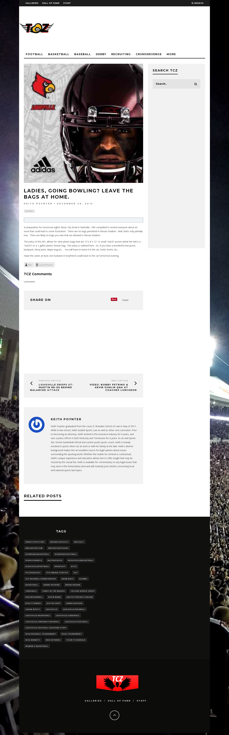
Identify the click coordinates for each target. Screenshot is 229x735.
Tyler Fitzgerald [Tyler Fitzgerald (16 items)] (75, 642)
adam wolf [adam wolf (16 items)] (68, 580)
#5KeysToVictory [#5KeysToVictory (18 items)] (35, 542)
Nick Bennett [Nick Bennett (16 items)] (33, 642)
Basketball (58, 54)
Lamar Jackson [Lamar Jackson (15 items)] (74, 604)
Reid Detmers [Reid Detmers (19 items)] (53, 642)
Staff (67, 3)
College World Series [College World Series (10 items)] (83, 592)
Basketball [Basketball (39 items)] (32, 586)
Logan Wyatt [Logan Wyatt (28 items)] (33, 611)
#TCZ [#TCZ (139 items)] (74, 567)
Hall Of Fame (50, 3)
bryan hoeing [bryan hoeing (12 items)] (73, 586)
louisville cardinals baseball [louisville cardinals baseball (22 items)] (42, 623)
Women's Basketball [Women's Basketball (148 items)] (37, 648)
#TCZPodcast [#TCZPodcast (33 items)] (33, 573)
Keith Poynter (38, 203)
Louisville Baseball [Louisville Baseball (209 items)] (74, 611)
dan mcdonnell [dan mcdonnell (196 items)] (34, 598)
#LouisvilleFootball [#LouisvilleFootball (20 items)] (37, 567)
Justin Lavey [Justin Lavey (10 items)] (53, 604)
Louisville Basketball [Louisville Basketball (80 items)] (38, 617)
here (91, 245)
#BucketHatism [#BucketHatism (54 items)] (34, 549)
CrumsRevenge (149, 54)
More (171, 54)
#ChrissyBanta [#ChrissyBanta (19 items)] (34, 561)
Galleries (31, 3)
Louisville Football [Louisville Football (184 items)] (76, 623)
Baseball (82, 54)
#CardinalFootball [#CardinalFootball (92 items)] (65, 555)
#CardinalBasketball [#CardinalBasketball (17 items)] (37, 555)
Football (34, 54)
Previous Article (50, 381)
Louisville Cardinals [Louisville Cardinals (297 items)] (67, 617)
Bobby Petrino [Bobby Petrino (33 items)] (52, 586)
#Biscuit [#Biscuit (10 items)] (79, 542)
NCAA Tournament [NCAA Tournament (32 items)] (72, 636)
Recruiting (121, 54)
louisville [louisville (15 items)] (51, 611)
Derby (101, 54)
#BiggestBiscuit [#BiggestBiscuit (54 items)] (59, 542)
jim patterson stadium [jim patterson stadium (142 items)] (80, 598)
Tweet (125, 300)
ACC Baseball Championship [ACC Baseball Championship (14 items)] (41, 580)
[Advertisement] (152, 28)
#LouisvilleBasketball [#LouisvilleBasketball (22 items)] (80, 561)
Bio (30, 265)
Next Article (119, 381)
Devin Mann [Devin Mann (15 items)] (54, 598)
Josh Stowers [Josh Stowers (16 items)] (33, 604)
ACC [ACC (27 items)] (76, 573)
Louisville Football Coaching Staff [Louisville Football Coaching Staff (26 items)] (46, 629)
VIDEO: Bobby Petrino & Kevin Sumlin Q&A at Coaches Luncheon (113, 388)
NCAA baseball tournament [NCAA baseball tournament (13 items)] (41, 636)
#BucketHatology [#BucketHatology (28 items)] (58, 549)
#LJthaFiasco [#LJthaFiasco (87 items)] (55, 561)
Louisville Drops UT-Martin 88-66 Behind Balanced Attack (51, 388)
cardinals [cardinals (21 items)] (31, 592)
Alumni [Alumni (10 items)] (83, 580)
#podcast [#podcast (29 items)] (60, 567)
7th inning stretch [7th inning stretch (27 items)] (57, 573)
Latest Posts (46, 265)
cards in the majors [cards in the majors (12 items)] (53, 592)
